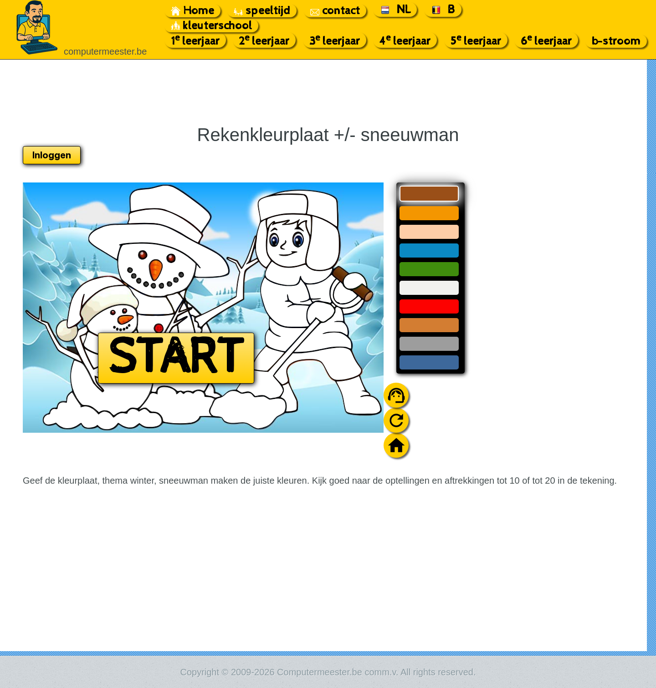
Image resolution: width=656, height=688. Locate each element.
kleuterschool (211, 25)
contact (335, 10)
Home (192, 10)
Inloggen (51, 155)
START (176, 358)
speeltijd (262, 10)
